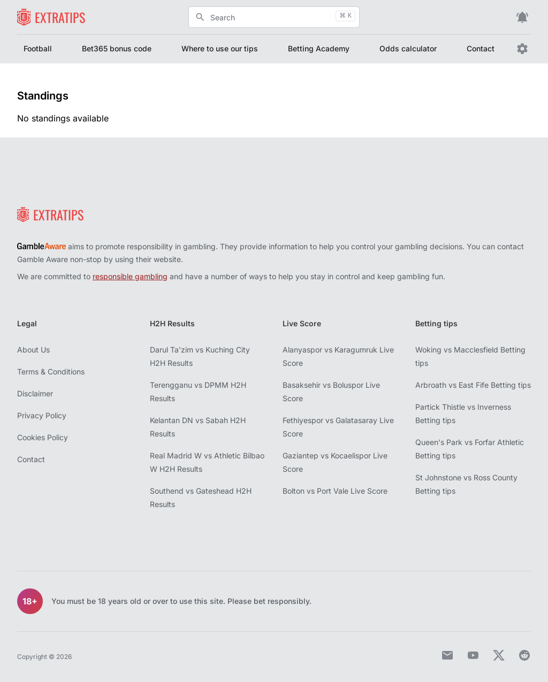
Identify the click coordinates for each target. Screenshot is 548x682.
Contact (480, 48)
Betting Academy (318, 48)
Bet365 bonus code (116, 48)
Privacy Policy (41, 415)
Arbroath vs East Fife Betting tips (473, 384)
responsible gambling (130, 276)
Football (38, 48)
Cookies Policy (42, 437)
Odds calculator (408, 48)
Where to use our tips (219, 48)
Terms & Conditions (51, 371)
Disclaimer (35, 393)
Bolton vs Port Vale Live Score (335, 490)
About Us (33, 349)
